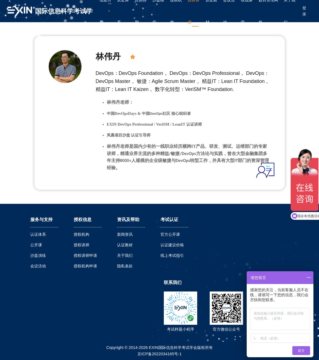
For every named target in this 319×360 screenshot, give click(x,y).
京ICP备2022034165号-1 (159, 354)
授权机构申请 (85, 266)
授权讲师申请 (85, 255)
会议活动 (38, 266)
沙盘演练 (38, 255)
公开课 (36, 245)
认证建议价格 (172, 245)
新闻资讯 (125, 234)
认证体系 (38, 234)
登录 (304, 11)
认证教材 (125, 245)
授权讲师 (81, 245)
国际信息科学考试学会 (64, 14)
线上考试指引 (172, 255)
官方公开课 (170, 234)
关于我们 (125, 255)
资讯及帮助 (128, 219)
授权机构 (81, 234)
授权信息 (83, 219)
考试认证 (169, 219)
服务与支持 (41, 219)
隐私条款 (125, 266)
